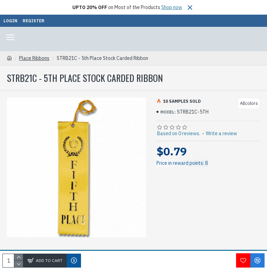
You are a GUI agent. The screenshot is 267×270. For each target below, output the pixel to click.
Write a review (221, 133)
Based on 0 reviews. (178, 133)
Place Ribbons (34, 58)
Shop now (171, 7)
